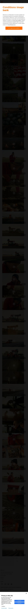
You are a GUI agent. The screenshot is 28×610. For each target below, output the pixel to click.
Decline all (19, 603)
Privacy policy (11, 608)
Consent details (4, 608)
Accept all (19, 600)
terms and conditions (17, 20)
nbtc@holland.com (11, 24)
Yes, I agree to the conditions (14, 28)
